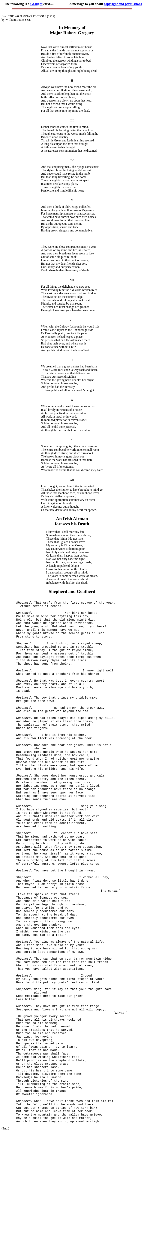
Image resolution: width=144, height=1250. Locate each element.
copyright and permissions (123, 4)
